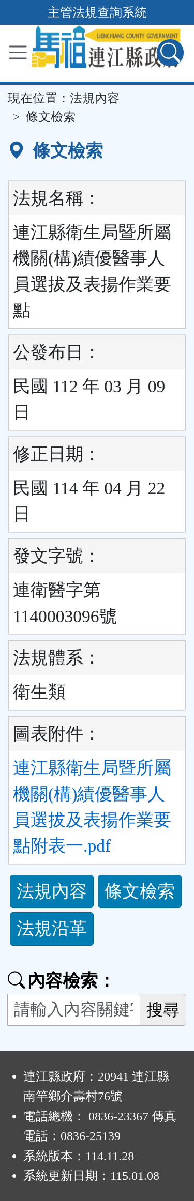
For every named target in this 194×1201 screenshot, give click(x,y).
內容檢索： (61, 980)
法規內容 (95, 98)
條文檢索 (140, 891)
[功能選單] (18, 52)
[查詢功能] (170, 52)
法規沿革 (52, 928)
